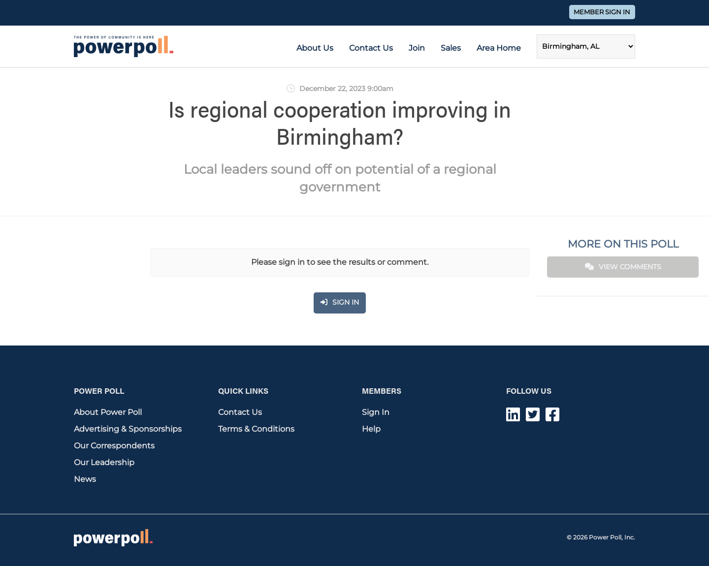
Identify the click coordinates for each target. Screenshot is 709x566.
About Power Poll (108, 412)
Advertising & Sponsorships (128, 429)
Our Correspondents (114, 445)
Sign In (375, 412)
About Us (314, 48)
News (85, 479)
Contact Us (371, 48)
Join (417, 48)
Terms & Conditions (256, 429)
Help (371, 429)
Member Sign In (602, 12)
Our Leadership (104, 462)
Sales (451, 48)
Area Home (499, 48)
